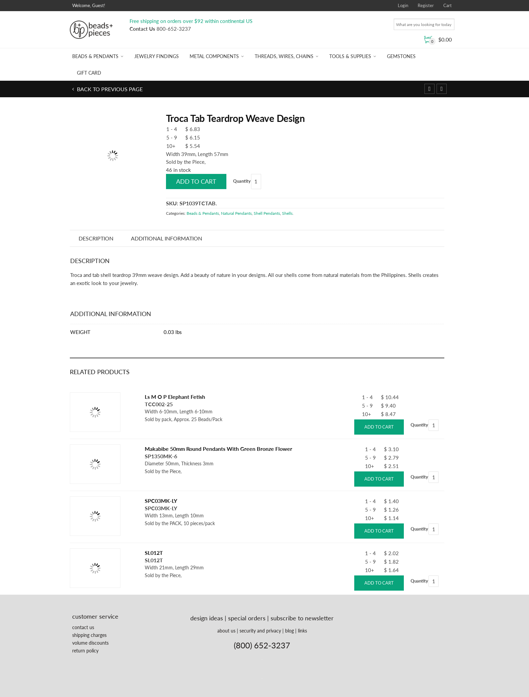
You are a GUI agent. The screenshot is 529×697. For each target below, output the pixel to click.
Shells (287, 213)
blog (289, 631)
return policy (85, 650)
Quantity (242, 181)
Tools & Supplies (350, 56)
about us (226, 631)
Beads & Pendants (95, 56)
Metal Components (214, 56)
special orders (247, 618)
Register (426, 5)
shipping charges (89, 635)
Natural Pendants (236, 213)
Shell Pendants (267, 213)
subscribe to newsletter (302, 618)
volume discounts (90, 643)
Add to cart (196, 181)
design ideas (206, 618)
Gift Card (89, 73)
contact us (83, 627)
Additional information (166, 238)
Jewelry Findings (156, 56)
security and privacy (260, 631)
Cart (447, 5)
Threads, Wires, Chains (284, 56)
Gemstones (401, 56)
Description (96, 238)
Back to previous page (109, 89)
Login (403, 5)
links (302, 631)
